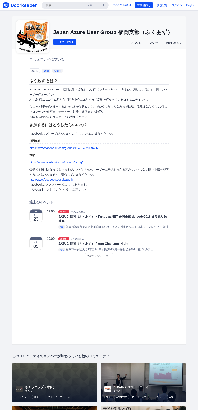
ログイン (177, 5)
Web (171, 397)
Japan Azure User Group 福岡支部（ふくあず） (113, 32)
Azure (57, 70)
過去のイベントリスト (99, 256)
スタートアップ (42, 397)
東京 (108, 397)
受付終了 (64, 211)
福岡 (46, 70)
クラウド (59, 397)
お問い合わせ (174, 43)
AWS (144, 397)
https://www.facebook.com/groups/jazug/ (56, 162)
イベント (137, 43)
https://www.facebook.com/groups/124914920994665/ (64, 148)
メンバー (154, 43)
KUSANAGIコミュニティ (131, 387)
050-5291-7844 (122, 5)
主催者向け (144, 5)
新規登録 (162, 5)
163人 (34, 70)
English (190, 5)
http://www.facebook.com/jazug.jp (51, 179)
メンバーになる (64, 42)
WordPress (121, 397)
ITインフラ (23, 397)
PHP (134, 397)
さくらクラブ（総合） (40, 387)
